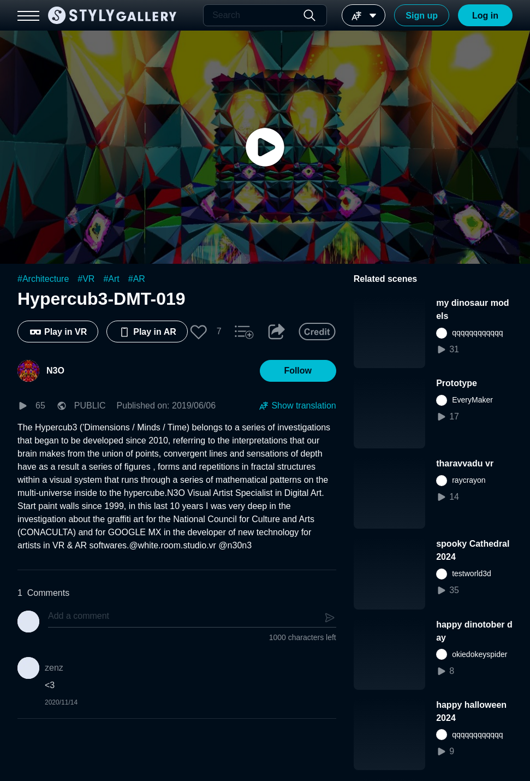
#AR (136, 278)
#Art (111, 278)
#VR (86, 278)
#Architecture (43, 278)
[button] (199, 331)
